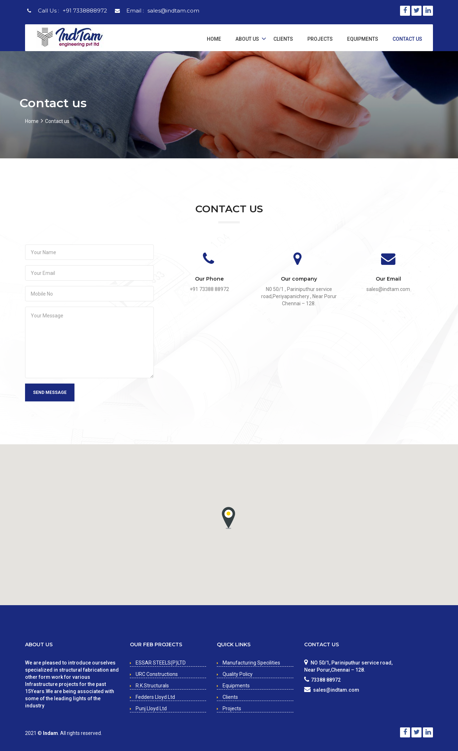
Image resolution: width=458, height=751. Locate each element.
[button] (228, 518)
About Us (247, 39)
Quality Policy (238, 674)
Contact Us (407, 39)
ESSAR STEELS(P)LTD (161, 663)
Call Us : (72, 10)
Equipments (362, 39)
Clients (283, 39)
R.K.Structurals (152, 685)
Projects (320, 39)
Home (214, 39)
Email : (162, 10)
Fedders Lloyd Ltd (155, 697)
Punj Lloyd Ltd (151, 708)
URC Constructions (157, 674)
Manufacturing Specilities (251, 663)
